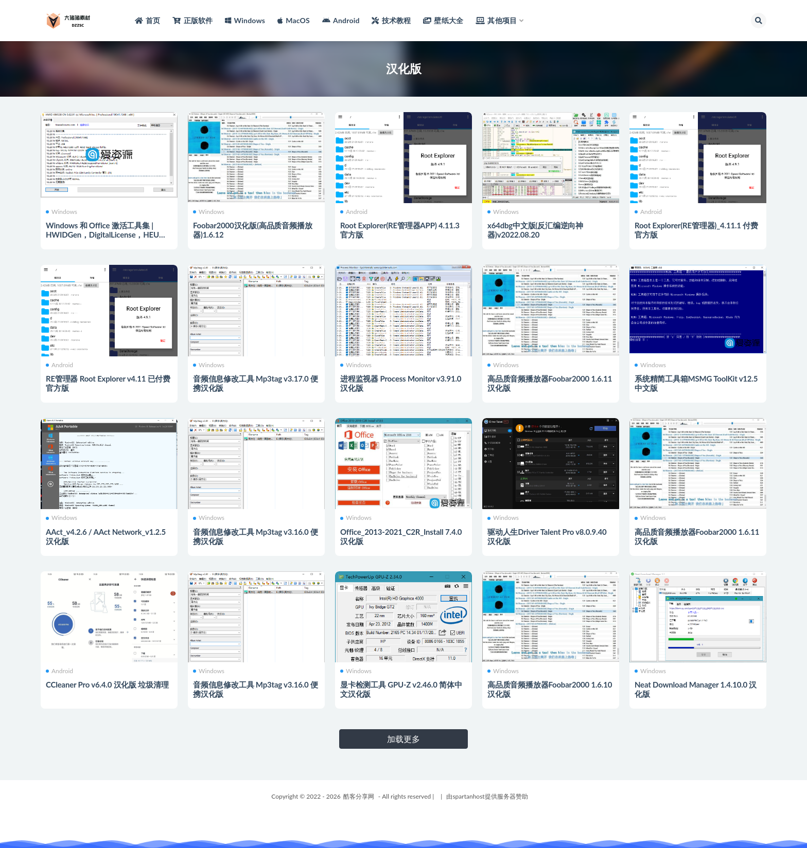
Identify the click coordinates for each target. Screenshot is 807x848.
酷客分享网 (358, 796)
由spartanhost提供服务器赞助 (487, 796)
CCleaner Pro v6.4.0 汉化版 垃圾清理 (107, 684)
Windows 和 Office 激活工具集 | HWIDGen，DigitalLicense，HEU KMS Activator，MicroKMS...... (102, 234)
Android (353, 211)
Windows (61, 211)
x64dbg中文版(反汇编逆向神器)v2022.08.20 (535, 230)
